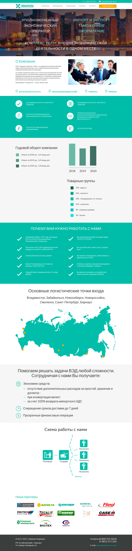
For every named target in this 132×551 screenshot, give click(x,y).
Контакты (92, 6)
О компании (45, 6)
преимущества (58, 6)
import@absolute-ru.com (109, 1)
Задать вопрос (107, 6)
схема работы (71, 6)
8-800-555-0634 (90, 1)
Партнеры (82, 6)
